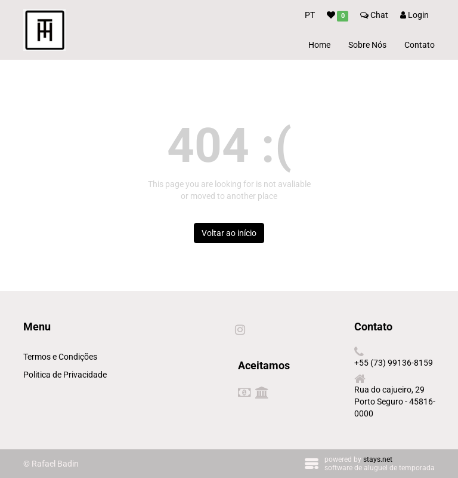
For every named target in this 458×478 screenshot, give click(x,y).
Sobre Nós (367, 45)
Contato (419, 45)
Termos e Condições (60, 356)
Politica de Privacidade (65, 374)
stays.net (377, 459)
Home (319, 45)
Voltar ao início (229, 233)
